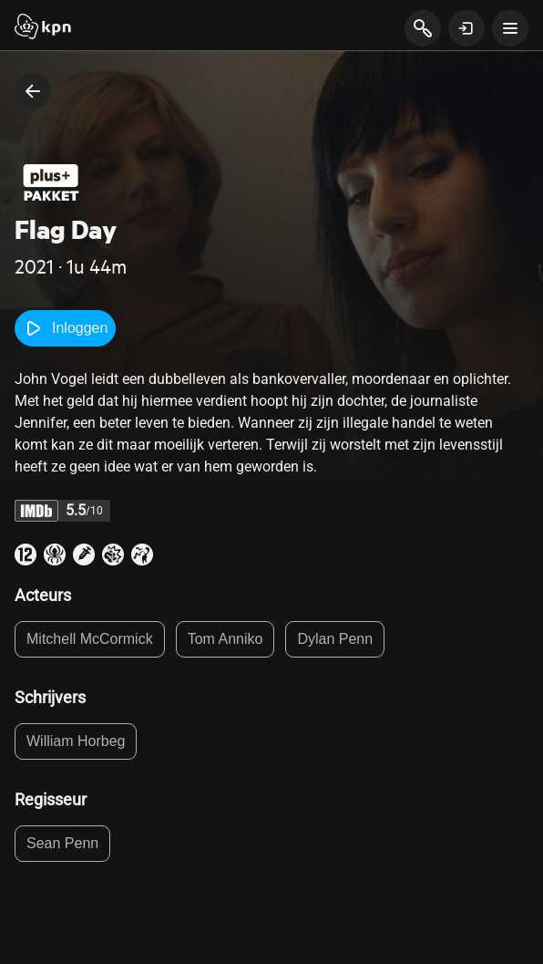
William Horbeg (75, 741)
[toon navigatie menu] (510, 28)
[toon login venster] (466, 28)
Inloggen (65, 328)
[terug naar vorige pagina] (33, 91)
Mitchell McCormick (89, 639)
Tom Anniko (225, 639)
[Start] (43, 28)
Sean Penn (62, 843)
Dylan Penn (335, 639)
